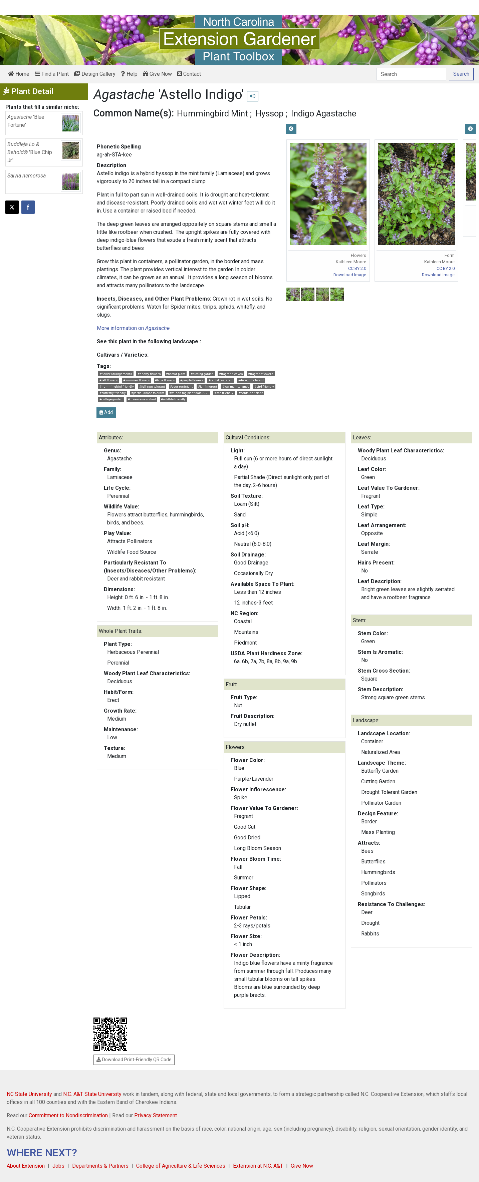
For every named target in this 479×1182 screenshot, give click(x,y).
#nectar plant (175, 374)
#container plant (251, 393)
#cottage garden (111, 399)
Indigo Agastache (323, 113)
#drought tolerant (251, 380)
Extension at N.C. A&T (258, 1166)
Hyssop (269, 113)
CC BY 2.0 (357, 268)
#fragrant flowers (260, 374)
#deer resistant (181, 386)
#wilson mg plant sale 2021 (189, 393)
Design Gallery (94, 74)
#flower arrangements (115, 374)
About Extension (26, 1166)
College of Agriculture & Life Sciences (180, 1166)
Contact (189, 74)
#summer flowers (136, 380)
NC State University (29, 1094)
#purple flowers (191, 380)
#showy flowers (149, 374)
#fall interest (207, 386)
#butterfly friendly (112, 393)
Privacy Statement (155, 1115)
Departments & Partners (100, 1166)
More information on (133, 328)
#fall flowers (108, 380)
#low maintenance (235, 386)
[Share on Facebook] (28, 207)
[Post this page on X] (12, 207)
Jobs (58, 1166)
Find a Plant (52, 74)
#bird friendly (264, 386)
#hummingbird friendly (116, 386)
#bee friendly (223, 393)
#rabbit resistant (221, 380)
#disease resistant (142, 399)
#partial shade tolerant (147, 393)
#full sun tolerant (152, 386)
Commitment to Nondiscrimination (68, 1115)
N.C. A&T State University (92, 1094)
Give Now (157, 74)
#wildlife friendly (173, 399)
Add (106, 412)
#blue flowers (165, 380)
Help (129, 74)
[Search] (411, 74)
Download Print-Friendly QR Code (134, 1059)
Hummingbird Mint (212, 113)
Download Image (349, 274)
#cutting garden (202, 374)
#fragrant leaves (231, 374)
